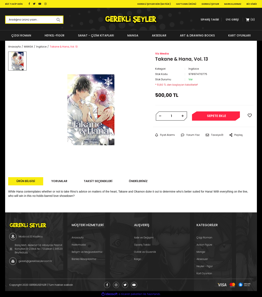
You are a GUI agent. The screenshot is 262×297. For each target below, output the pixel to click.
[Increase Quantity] (183, 116)
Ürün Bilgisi (25, 181)
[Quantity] (171, 116)
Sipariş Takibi (142, 244)
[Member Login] (232, 20)
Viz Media (162, 54)
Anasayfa (78, 237)
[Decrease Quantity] (160, 116)
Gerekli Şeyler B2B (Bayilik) (154, 4)
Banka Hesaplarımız (84, 259)
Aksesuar (202, 259)
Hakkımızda (79, 244)
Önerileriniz (138, 181)
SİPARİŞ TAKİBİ (210, 20)
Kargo (137, 259)
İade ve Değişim (144, 237)
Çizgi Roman (204, 237)
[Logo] (131, 20)
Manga (200, 252)
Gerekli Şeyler (210, 4)
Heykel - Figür (204, 266)
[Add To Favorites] (250, 115)
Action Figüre (204, 244)
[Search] (34, 20)
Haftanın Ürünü (186, 4)
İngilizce (194, 68)
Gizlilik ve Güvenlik (145, 252)
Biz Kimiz (251, 4)
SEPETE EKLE (216, 115)
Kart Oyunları (204, 273)
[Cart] (250, 20)
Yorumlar (59, 181)
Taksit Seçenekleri (98, 181)
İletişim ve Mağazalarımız (87, 252)
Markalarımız (232, 4)
